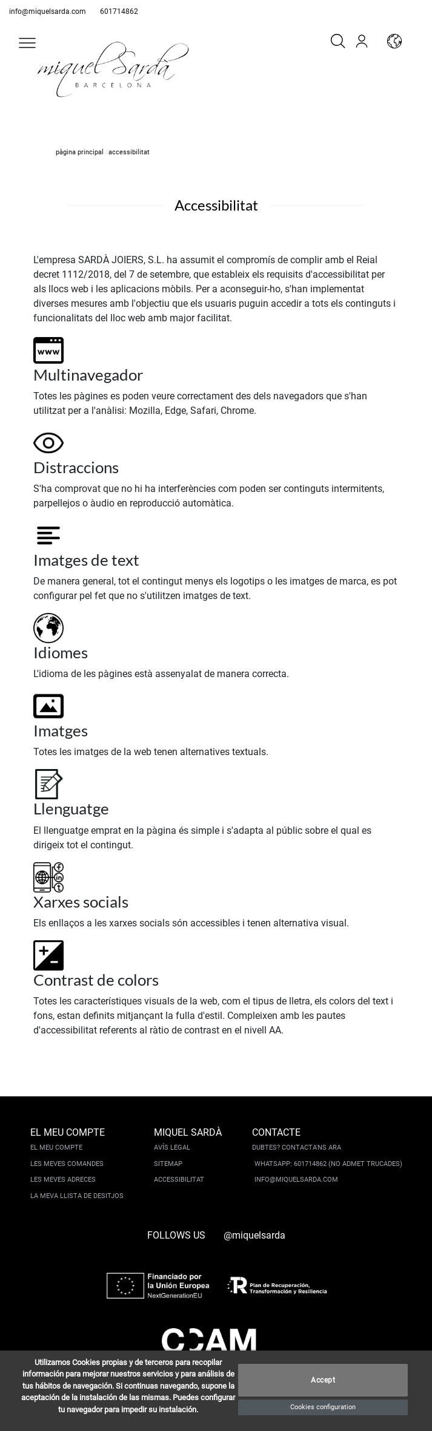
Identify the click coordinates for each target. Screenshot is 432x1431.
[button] (27, 43)
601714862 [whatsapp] (119, 11)
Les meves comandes (67, 1164)
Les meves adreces (63, 1180)
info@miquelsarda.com (47, 11)
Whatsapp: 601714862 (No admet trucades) (328, 1164)
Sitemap (168, 1164)
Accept (323, 1380)
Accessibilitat (179, 1180)
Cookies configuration (323, 1407)
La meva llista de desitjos (77, 1196)
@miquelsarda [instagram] (254, 1235)
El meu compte (56, 1147)
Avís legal (172, 1147)
